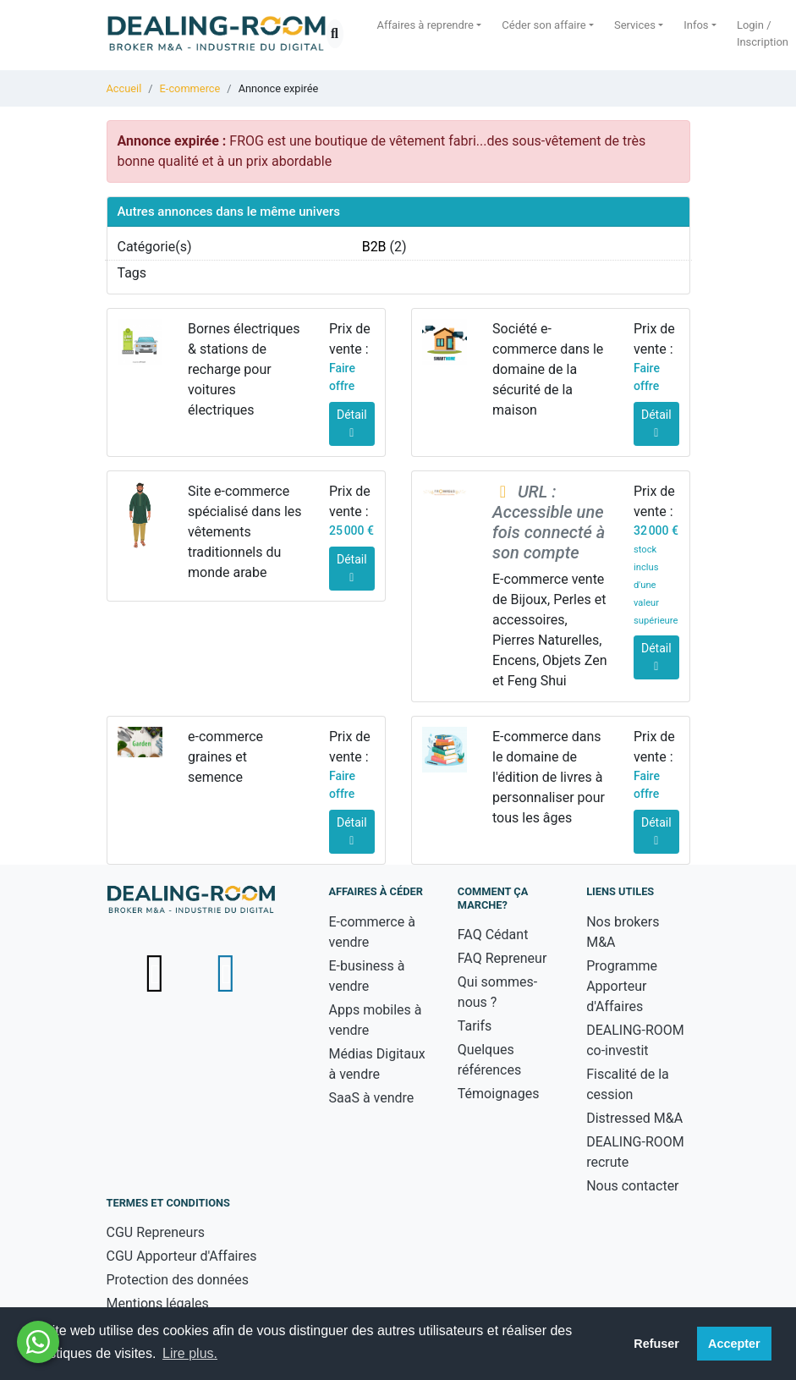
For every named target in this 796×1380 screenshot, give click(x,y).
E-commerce (190, 88)
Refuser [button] (656, 1343)
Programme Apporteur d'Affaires (621, 986)
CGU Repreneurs (156, 1232)
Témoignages (499, 1094)
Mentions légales (158, 1303)
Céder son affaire (543, 25)
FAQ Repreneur (502, 958)
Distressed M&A (634, 1118)
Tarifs (475, 1026)
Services (635, 25)
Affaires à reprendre (426, 25)
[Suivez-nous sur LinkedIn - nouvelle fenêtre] (226, 973)
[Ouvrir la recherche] (335, 33)
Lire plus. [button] (189, 1353)
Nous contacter (632, 1186)
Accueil (124, 88)
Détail (352, 423)
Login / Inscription (762, 33)
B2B (374, 247)
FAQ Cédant (493, 934)
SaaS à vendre (371, 1098)
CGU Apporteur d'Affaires (182, 1256)
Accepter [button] (734, 1343)
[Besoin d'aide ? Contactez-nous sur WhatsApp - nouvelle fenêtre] (38, 1342)
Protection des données (178, 1280)
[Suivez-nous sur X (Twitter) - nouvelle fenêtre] (157, 973)
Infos (695, 25)
